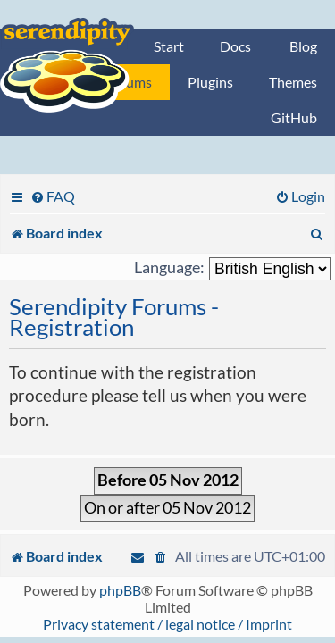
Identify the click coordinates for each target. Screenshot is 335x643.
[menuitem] (52, 196)
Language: (169, 267)
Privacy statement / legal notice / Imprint (167, 623)
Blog (303, 46)
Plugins (210, 81)
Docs (235, 46)
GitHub (294, 117)
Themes (293, 81)
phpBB (120, 589)
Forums (128, 81)
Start (169, 46)
